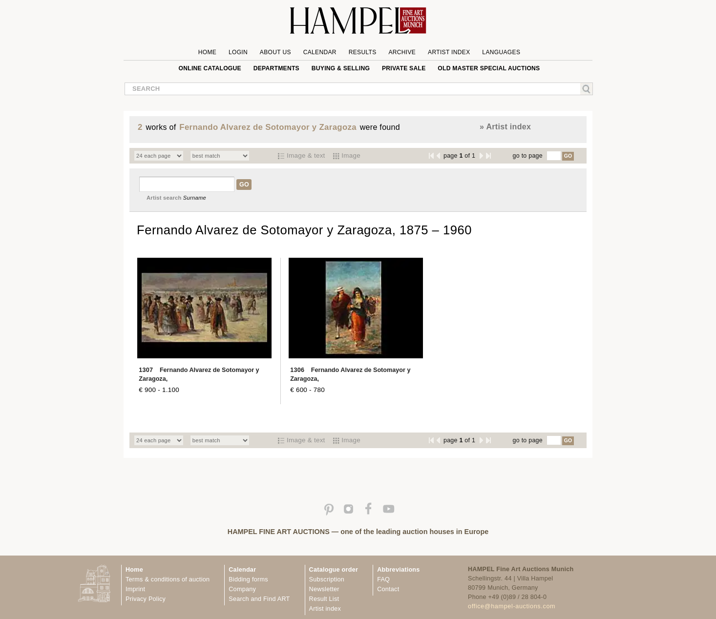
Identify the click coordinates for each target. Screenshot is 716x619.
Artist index (325, 608)
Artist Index (449, 52)
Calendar (320, 52)
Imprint (135, 589)
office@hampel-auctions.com (511, 606)
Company (242, 589)
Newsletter (324, 589)
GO (568, 156)
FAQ (383, 579)
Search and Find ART (259, 599)
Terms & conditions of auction (168, 579)
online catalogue (210, 68)
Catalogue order (333, 569)
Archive (402, 52)
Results (363, 52)
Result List (324, 599)
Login (238, 52)
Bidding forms (248, 579)
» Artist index (505, 127)
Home (207, 52)
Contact (388, 589)
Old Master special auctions (489, 68)
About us (275, 52)
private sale (404, 68)
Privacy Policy (146, 599)
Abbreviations (398, 569)
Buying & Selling (341, 68)
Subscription (327, 579)
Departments (276, 68)
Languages (501, 52)
